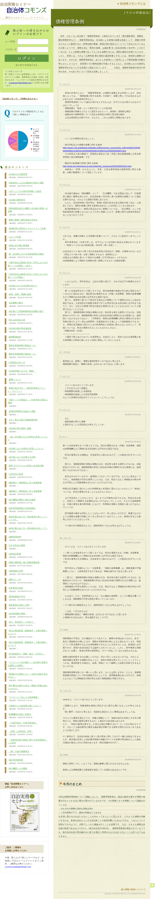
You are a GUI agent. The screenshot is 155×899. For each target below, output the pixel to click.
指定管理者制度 (21, 761)
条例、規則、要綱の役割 (21, 296)
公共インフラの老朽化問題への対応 (25, 193)
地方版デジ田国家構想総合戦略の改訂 (26, 313)
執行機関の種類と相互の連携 (21, 501)
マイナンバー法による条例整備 (24, 699)
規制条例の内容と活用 (21, 607)
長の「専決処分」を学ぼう (21, 624)
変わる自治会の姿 (21, 321)
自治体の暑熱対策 (21, 201)
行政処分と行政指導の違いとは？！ (25, 707)
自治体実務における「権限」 (21, 373)
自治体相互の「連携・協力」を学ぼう (27, 655)
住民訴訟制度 (21, 555)
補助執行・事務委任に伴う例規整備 (25, 484)
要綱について (21, 381)
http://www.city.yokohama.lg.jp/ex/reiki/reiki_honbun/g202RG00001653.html (97, 166)
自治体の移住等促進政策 (21, 330)
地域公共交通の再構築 (21, 247)
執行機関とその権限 (21, 770)
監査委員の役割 (21, 589)
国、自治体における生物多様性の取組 (26, 256)
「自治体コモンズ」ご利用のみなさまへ (19, 99)
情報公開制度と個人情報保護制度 (24, 564)
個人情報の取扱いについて (133, 889)
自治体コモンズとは (133, 3)
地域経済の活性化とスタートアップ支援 (27, 230)
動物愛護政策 (21, 338)
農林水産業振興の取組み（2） (22, 347)
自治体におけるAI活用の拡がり (22, 287)
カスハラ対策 (21, 238)
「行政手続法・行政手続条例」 (22, 724)
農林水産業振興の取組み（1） (22, 355)
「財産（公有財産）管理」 (21, 733)
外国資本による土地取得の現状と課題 (26, 184)
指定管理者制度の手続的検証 (21, 510)
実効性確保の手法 (21, 598)
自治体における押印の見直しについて (26, 450)
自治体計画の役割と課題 (19, 430)
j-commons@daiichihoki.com (20, 83)
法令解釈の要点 (21, 304)
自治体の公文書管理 (21, 176)
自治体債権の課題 (21, 615)
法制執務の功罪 (21, 572)
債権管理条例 (21, 538)
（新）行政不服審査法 (21, 753)
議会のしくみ (21, 581)
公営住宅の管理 (21, 476)
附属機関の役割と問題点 (21, 716)
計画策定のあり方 (21, 364)
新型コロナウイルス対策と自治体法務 (26, 467)
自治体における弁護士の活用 (21, 459)
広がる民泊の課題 (16, 547)
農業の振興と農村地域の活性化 (22, 221)
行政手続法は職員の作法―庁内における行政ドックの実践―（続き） (28, 265)
